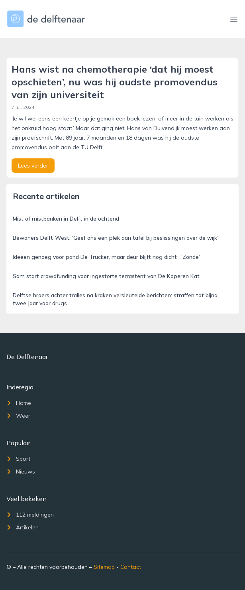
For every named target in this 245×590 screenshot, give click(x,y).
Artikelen (22, 527)
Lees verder (33, 165)
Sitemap (104, 566)
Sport (18, 458)
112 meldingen (30, 514)
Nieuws (20, 471)
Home (18, 402)
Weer (18, 415)
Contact (130, 566)
